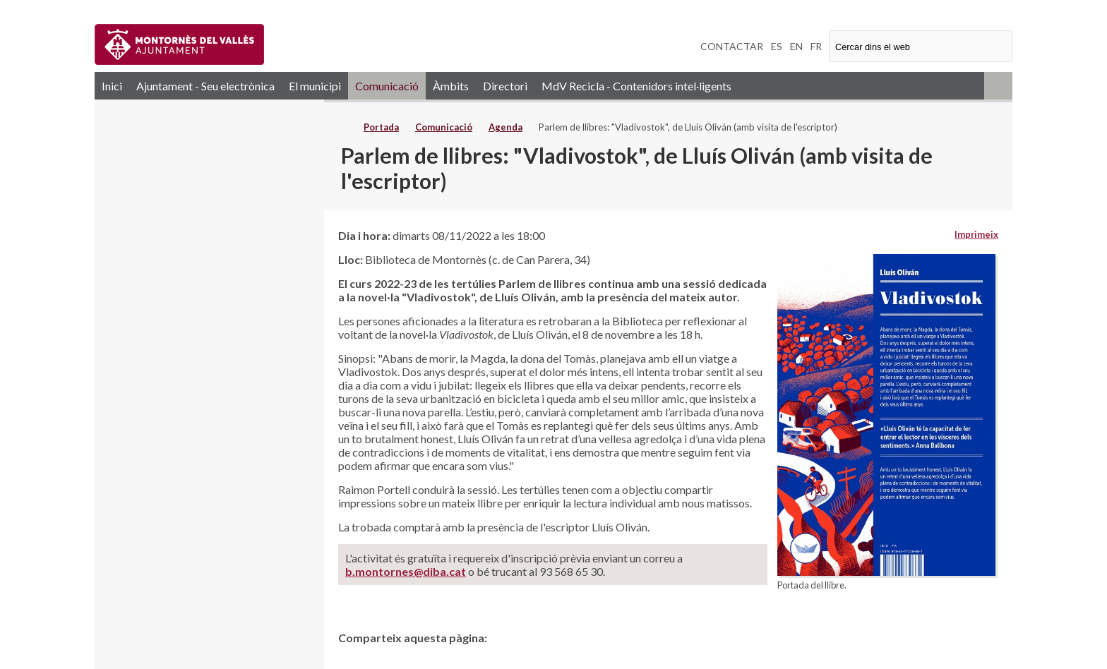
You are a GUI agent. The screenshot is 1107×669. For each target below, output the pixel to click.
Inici (112, 85)
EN (796, 46)
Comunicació (387, 85)
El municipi (315, 85)
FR (816, 46)
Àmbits (451, 85)
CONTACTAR (731, 46)
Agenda (505, 127)
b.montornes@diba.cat (405, 571)
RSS (998, 86)
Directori (505, 85)
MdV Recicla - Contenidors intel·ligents (636, 85)
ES (776, 46)
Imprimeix (976, 234)
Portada (381, 127)
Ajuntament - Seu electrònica (205, 85)
